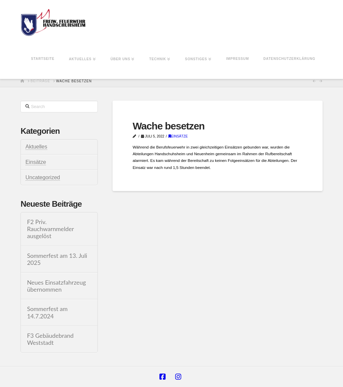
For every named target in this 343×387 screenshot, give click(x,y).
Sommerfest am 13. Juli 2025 (57, 259)
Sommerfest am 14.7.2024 (47, 312)
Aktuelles (36, 147)
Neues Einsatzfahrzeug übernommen (56, 286)
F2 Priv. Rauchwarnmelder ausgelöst (50, 228)
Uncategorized (42, 177)
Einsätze (178, 136)
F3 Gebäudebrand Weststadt (50, 339)
